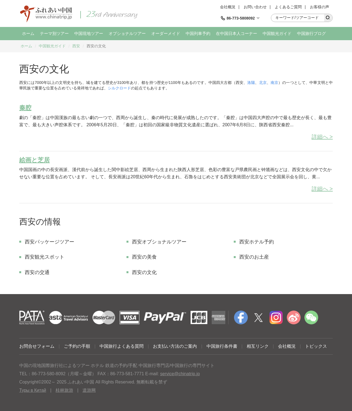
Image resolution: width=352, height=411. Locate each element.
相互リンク (258, 346)
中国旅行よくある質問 (122, 346)
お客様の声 (319, 7)
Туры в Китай (32, 390)
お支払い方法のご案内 (175, 346)
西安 (76, 46)
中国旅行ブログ (311, 33)
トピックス (316, 346)
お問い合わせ (255, 7)
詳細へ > (322, 137)
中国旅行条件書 (222, 346)
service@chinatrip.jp (180, 373)
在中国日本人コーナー (236, 33)
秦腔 (25, 107)
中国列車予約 (198, 33)
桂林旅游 (64, 390)
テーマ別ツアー (54, 33)
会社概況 (227, 7)
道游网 (89, 390)
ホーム (28, 33)
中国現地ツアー (88, 33)
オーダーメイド (165, 33)
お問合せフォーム (36, 346)
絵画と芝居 (34, 160)
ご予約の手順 (77, 346)
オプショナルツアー (127, 33)
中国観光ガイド (277, 33)
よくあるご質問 (288, 7)
